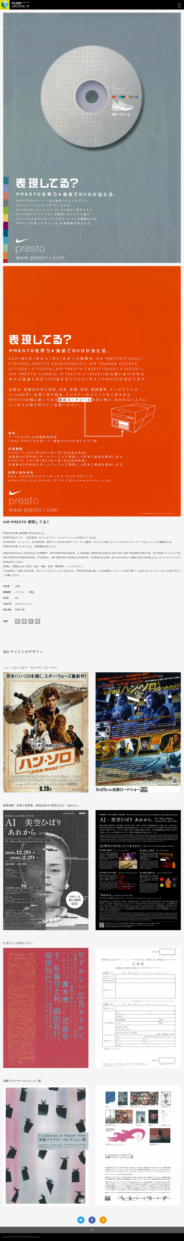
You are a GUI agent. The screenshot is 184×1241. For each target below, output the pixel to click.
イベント (20, 592)
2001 (17, 586)
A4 (16, 598)
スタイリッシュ (23, 603)
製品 (31, 592)
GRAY (18, 609)
